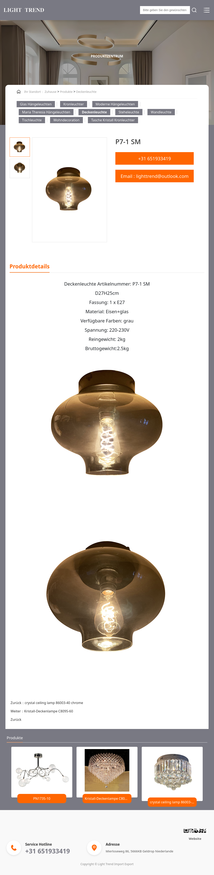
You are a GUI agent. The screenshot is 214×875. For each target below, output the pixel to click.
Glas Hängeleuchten (36, 104)
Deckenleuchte (86, 92)
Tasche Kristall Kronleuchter (113, 120)
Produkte (66, 92)
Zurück (16, 719)
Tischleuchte (32, 120)
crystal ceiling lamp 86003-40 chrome (54, 702)
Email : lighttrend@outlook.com (155, 176)
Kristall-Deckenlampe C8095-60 (48, 711)
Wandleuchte (161, 112)
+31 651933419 (154, 158)
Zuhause (50, 92)
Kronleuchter (73, 104)
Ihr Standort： (34, 92)
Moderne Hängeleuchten (115, 104)
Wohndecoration (66, 120)
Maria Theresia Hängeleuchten (46, 112)
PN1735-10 (41, 798)
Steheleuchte (129, 112)
